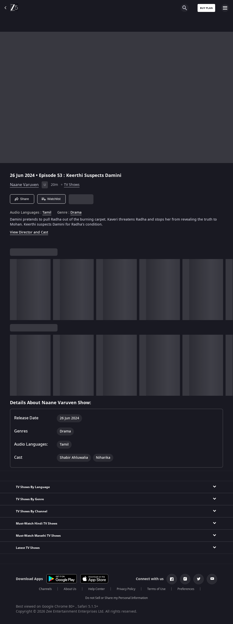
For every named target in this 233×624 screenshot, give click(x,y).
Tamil (46, 212)
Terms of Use (156, 589)
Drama (76, 212)
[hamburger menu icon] (225, 8)
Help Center (96, 589)
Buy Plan (206, 8)
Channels (45, 589)
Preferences (185, 589)
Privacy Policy (126, 589)
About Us (70, 589)
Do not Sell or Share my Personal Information (116, 598)
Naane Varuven (24, 185)
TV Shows (72, 184)
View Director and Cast (29, 232)
